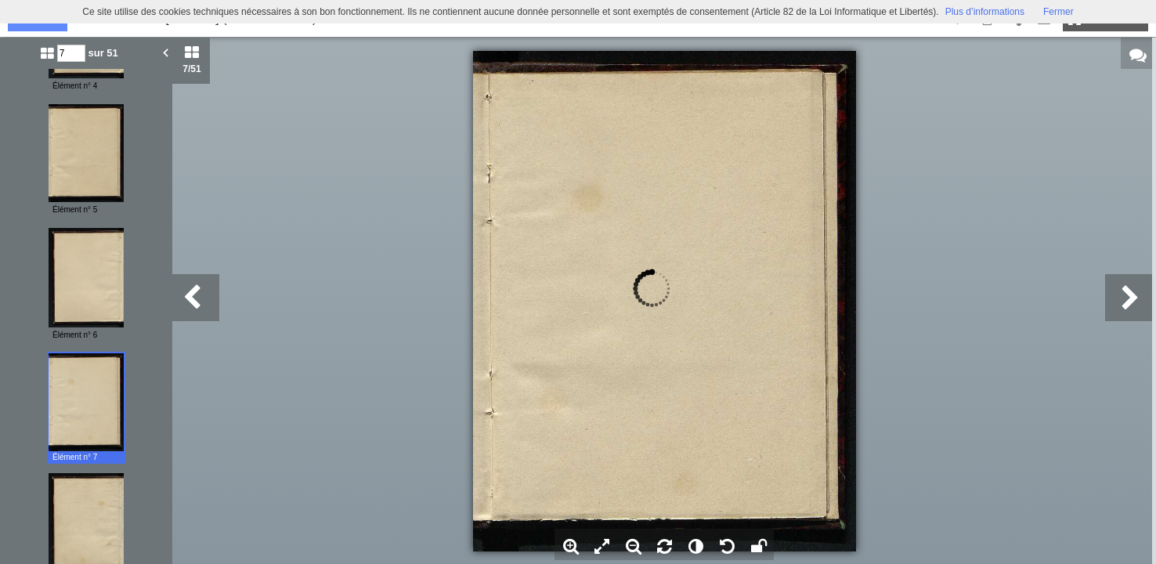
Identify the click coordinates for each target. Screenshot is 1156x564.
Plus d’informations (984, 11)
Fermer (1058, 11)
